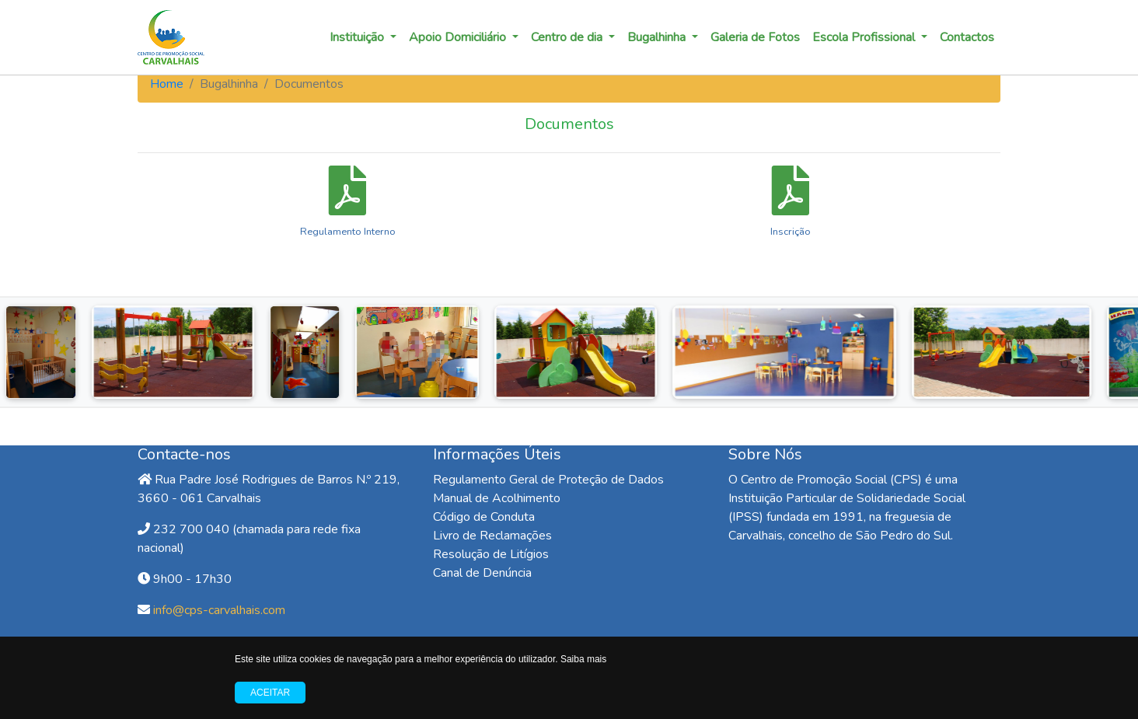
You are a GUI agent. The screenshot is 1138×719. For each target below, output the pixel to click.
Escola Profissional (865, 37)
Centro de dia (568, 37)
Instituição (358, 37)
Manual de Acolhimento (496, 498)
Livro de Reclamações (492, 535)
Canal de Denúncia (482, 572)
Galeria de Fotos (755, 37)
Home (166, 83)
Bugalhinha (658, 37)
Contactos (967, 37)
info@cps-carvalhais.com (219, 610)
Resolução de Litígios (491, 554)
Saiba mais (583, 659)
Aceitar (270, 692)
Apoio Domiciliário (459, 37)
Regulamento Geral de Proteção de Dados (548, 479)
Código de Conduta (484, 516)
